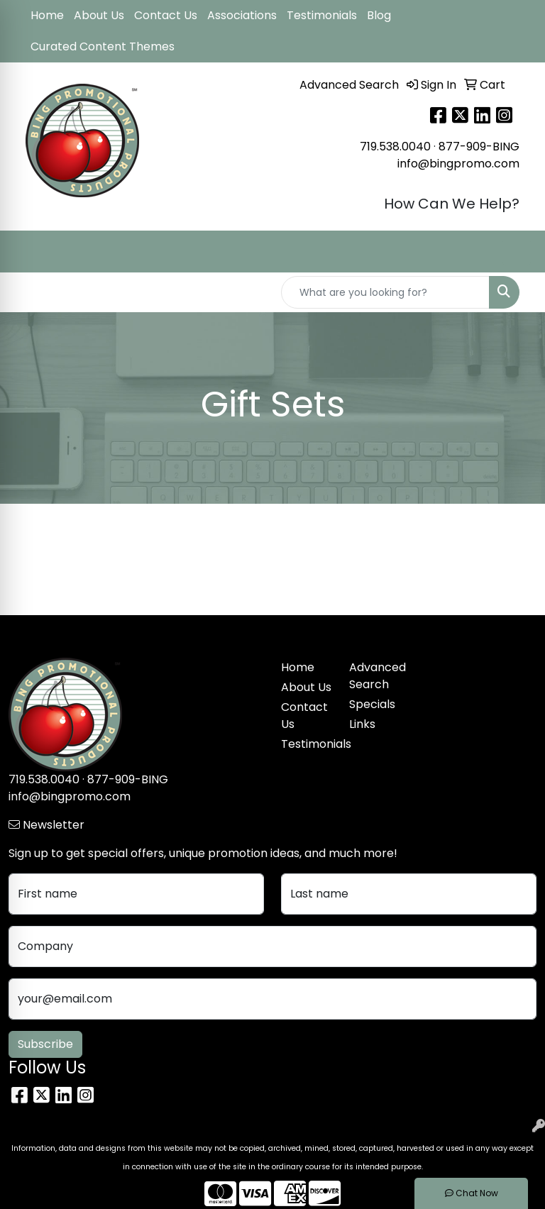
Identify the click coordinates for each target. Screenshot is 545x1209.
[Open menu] (516, 252)
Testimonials (322, 15)
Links (362, 724)
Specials (372, 704)
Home (47, 15)
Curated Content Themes (103, 46)
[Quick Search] (385, 292)
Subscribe (45, 1044)
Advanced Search (374, 675)
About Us (99, 15)
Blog (379, 15)
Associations (242, 15)
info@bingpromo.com (458, 163)
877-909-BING (479, 146)
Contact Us (165, 15)
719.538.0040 (395, 146)
